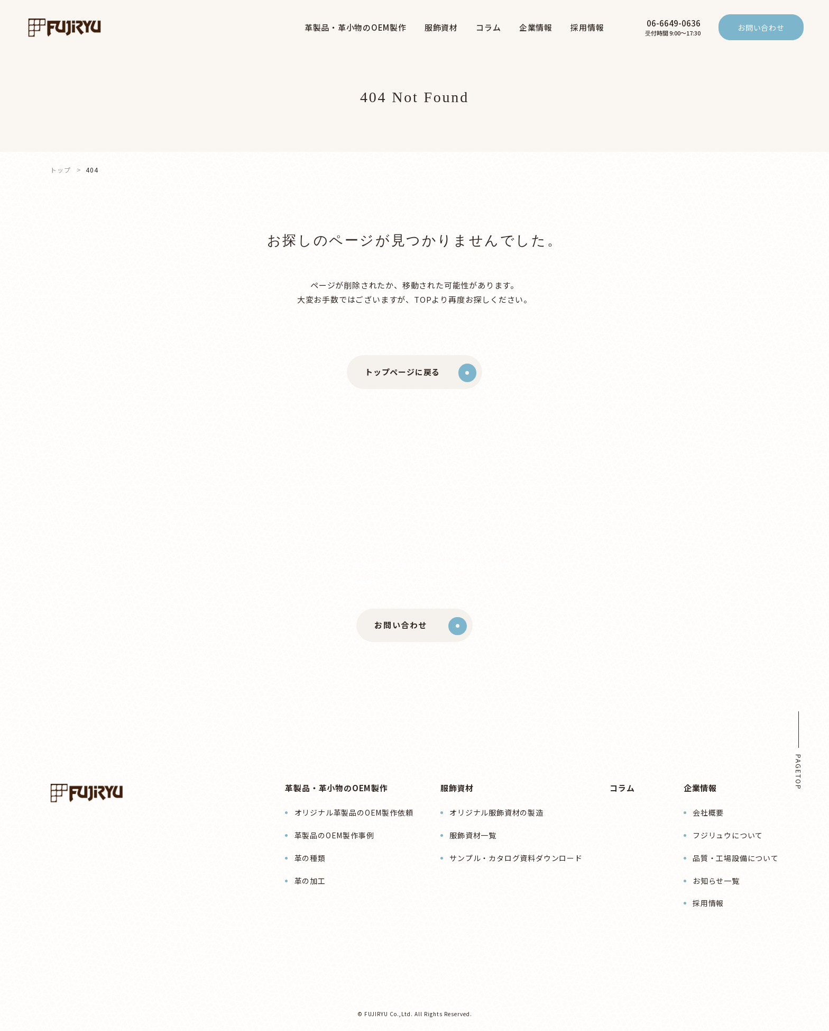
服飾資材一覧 (472, 835)
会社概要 (708, 812)
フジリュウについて (728, 835)
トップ (60, 169)
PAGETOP (798, 772)
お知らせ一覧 (716, 880)
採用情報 (708, 903)
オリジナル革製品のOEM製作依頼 (353, 812)
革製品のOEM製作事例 (334, 835)
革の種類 (310, 858)
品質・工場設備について (736, 858)
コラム (622, 787)
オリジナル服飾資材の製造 (496, 812)
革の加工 (310, 880)
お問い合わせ (761, 27)
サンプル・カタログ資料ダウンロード (516, 858)
